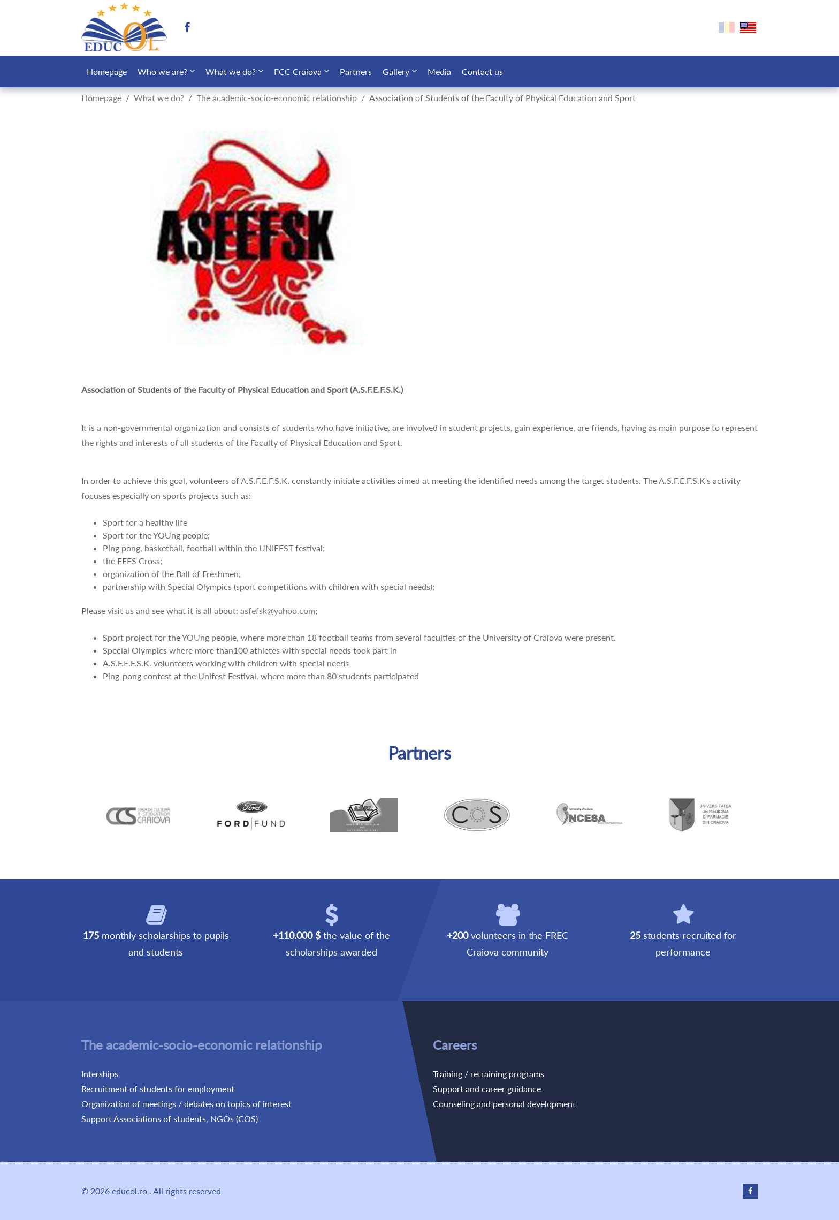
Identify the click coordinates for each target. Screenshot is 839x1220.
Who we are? (162, 71)
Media (439, 71)
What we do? (230, 71)
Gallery (396, 71)
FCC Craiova (298, 71)
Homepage (107, 71)
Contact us (482, 71)
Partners (356, 71)
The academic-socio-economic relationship (276, 98)
